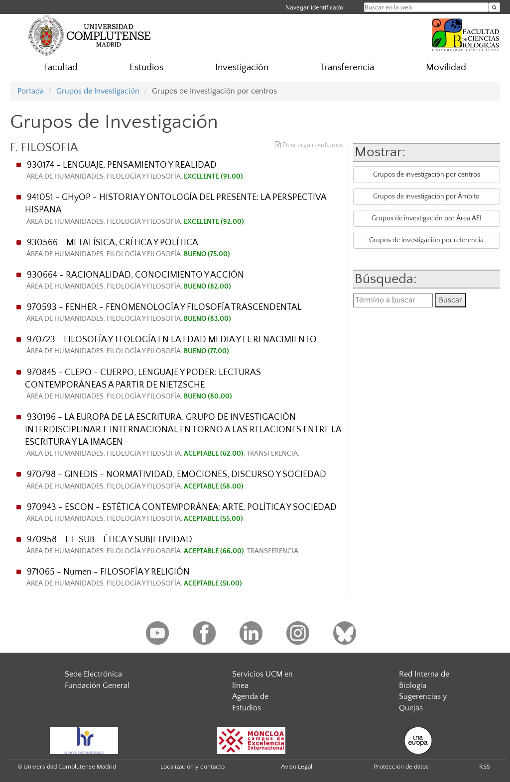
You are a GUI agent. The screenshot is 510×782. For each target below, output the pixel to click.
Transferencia (347, 67)
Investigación (241, 67)
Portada (30, 91)
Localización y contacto (192, 766)
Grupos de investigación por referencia (426, 240)
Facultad (61, 67)
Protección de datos (401, 766)
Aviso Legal (296, 766)
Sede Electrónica (93, 674)
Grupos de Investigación (97, 91)
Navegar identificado (314, 7)
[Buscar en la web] (494, 7)
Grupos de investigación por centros (426, 175)
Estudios (146, 67)
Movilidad (446, 67)
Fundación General (97, 685)
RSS (484, 766)
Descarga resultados (309, 145)
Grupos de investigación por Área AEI (427, 218)
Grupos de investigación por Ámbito (426, 196)
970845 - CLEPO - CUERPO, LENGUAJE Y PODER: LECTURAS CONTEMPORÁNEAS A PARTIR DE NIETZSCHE (183, 384)
